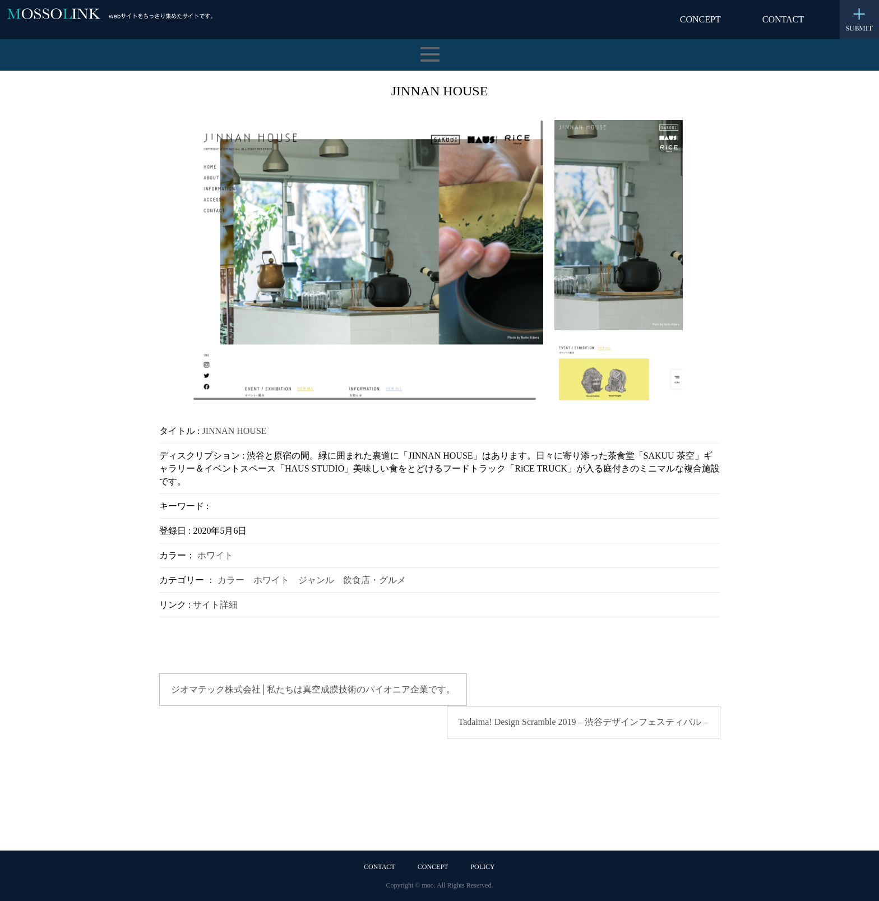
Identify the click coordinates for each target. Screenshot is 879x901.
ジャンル (316, 580)
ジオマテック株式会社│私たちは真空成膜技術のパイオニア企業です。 (313, 689)
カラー (231, 580)
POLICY (482, 867)
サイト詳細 (215, 604)
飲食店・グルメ (374, 580)
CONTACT (783, 19)
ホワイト (215, 555)
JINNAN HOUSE (234, 431)
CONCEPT (700, 19)
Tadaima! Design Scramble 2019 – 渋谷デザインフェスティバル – (584, 722)
